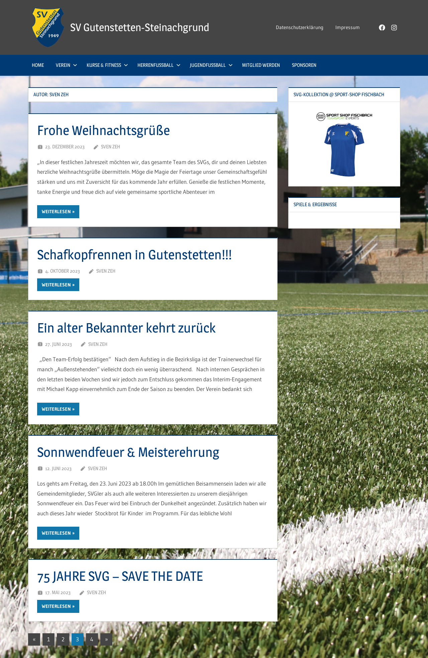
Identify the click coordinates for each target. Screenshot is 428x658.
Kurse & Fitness (107, 65)
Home (38, 65)
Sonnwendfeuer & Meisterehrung (128, 452)
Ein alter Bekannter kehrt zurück (126, 327)
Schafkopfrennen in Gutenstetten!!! (134, 254)
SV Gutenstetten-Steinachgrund (139, 27)
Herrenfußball (159, 65)
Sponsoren (304, 65)
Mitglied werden (261, 65)
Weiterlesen (56, 212)
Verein (66, 65)
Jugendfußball (211, 65)
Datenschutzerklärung (299, 27)
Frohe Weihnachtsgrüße (103, 130)
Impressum (347, 27)
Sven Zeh (110, 146)
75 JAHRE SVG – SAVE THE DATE (120, 576)
